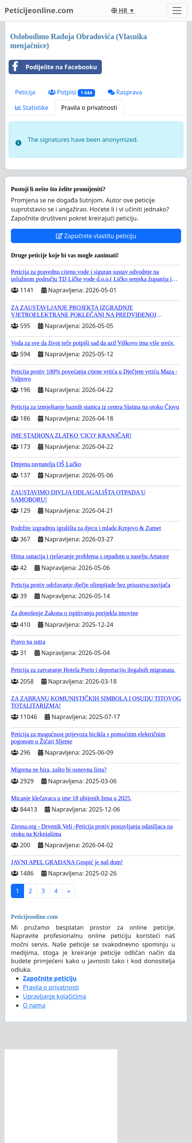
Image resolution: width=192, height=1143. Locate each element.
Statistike (31, 107)
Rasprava (125, 92)
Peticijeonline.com (39, 10)
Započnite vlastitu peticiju (96, 236)
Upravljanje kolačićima (54, 996)
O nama (34, 1005)
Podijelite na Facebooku (53, 67)
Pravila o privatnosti (89, 107)
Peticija (25, 92)
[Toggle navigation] (176, 10)
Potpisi (71, 92)
